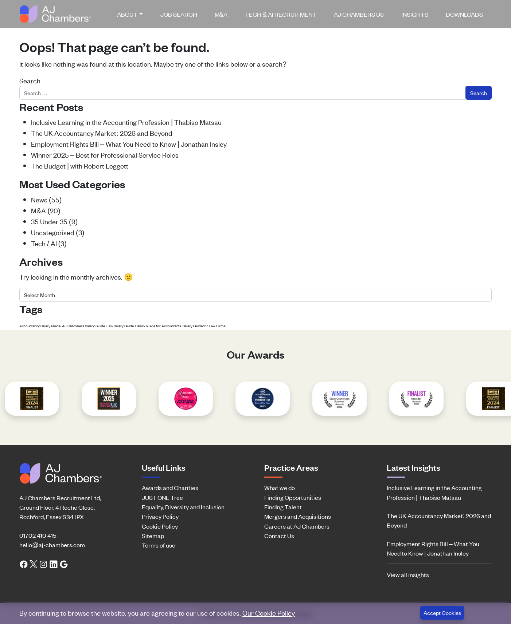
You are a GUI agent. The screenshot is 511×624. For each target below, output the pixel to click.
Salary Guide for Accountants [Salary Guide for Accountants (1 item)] (158, 326)
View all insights (408, 574)
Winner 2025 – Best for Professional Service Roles (105, 154)
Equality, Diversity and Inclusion (183, 507)
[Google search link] (63, 563)
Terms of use (158, 545)
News (39, 199)
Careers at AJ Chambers (296, 526)
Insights (414, 14)
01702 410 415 (37, 535)
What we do (279, 487)
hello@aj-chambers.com (52, 545)
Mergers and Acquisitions (297, 516)
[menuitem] (132, 14)
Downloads (464, 14)
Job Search (178, 14)
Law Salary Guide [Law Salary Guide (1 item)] (120, 326)
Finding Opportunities (292, 497)
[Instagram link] (43, 563)
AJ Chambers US (359, 14)
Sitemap (153, 536)
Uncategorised (52, 232)
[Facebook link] (23, 563)
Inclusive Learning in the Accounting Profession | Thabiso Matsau (126, 121)
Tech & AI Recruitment (280, 14)
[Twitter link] (33, 563)
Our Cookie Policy (268, 612)
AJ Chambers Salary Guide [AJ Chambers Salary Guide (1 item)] (83, 326)
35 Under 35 (49, 221)
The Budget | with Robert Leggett (79, 165)
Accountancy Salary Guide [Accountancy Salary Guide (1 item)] (40, 326)
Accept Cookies (442, 612)
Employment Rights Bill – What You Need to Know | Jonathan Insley (129, 143)
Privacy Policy (160, 516)
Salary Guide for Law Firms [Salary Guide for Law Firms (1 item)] (204, 326)
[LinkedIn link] (53, 563)
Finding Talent (283, 507)
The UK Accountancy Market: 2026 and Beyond (101, 132)
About (127, 14)
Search (29, 80)
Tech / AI (44, 243)
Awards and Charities (170, 487)
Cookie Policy (160, 526)
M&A (221, 14)
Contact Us (279, 536)
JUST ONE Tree (162, 497)
